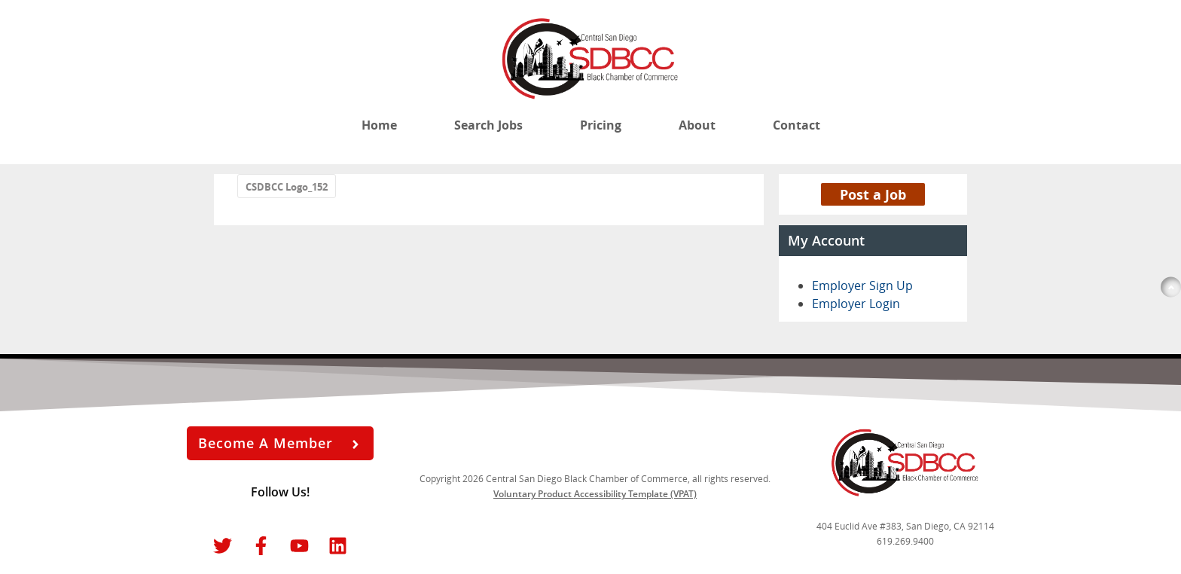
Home (379, 125)
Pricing (600, 125)
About (697, 125)
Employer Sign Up (862, 285)
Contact (796, 125)
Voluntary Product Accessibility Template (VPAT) (595, 493)
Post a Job (873, 194)
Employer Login (856, 303)
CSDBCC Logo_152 (287, 187)
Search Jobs (488, 125)
